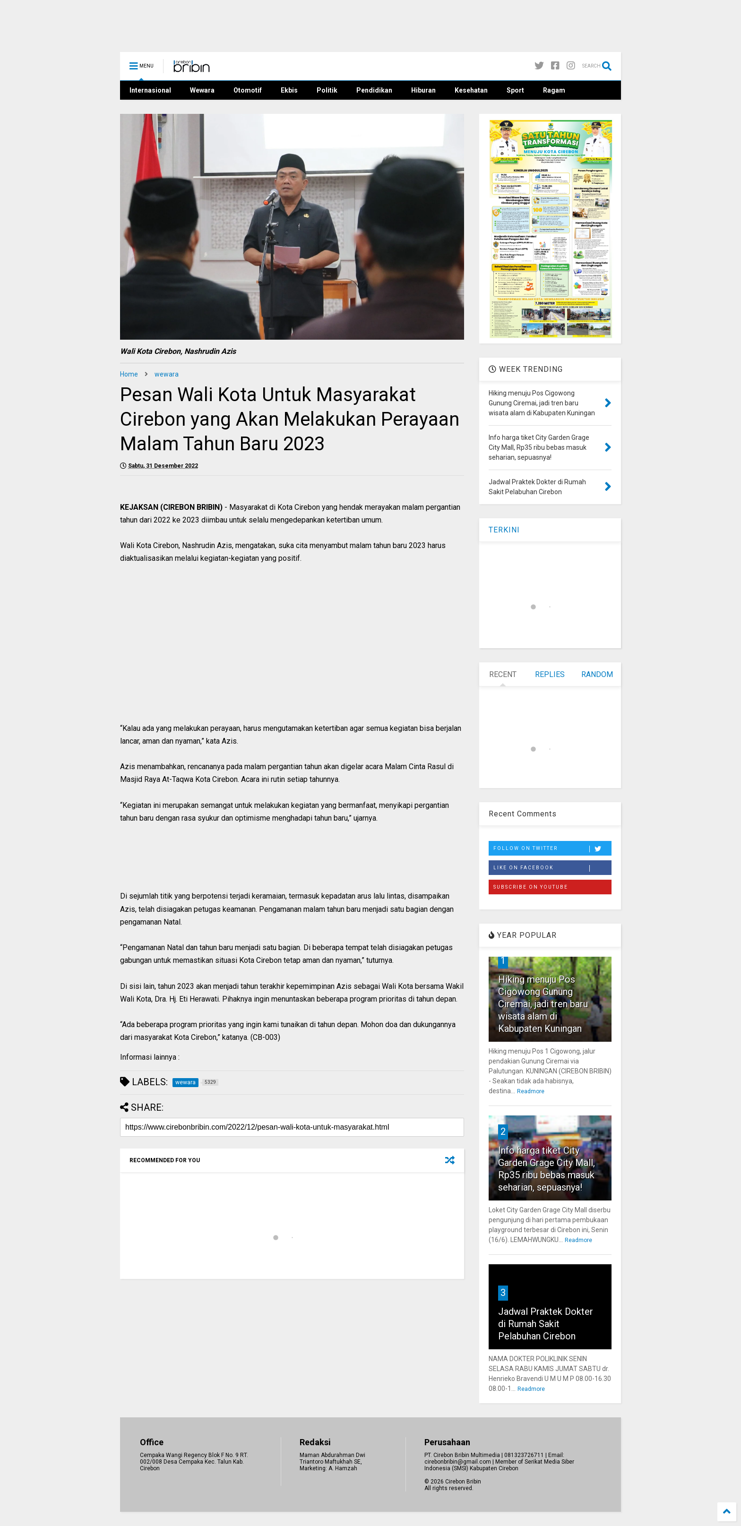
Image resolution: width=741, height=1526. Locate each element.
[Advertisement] (292, 653)
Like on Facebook (552, 868)
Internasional (150, 90)
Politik (327, 90)
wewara (167, 374)
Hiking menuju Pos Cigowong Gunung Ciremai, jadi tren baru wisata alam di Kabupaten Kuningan (543, 1004)
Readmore (530, 1091)
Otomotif (247, 90)
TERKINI (504, 529)
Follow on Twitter (552, 849)
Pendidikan (374, 90)
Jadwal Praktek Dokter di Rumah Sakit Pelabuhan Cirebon (545, 1324)
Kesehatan (471, 90)
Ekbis (289, 90)
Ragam (554, 90)
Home (129, 374)
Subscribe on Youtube (530, 887)
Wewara (202, 90)
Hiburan (423, 90)
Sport (515, 90)
